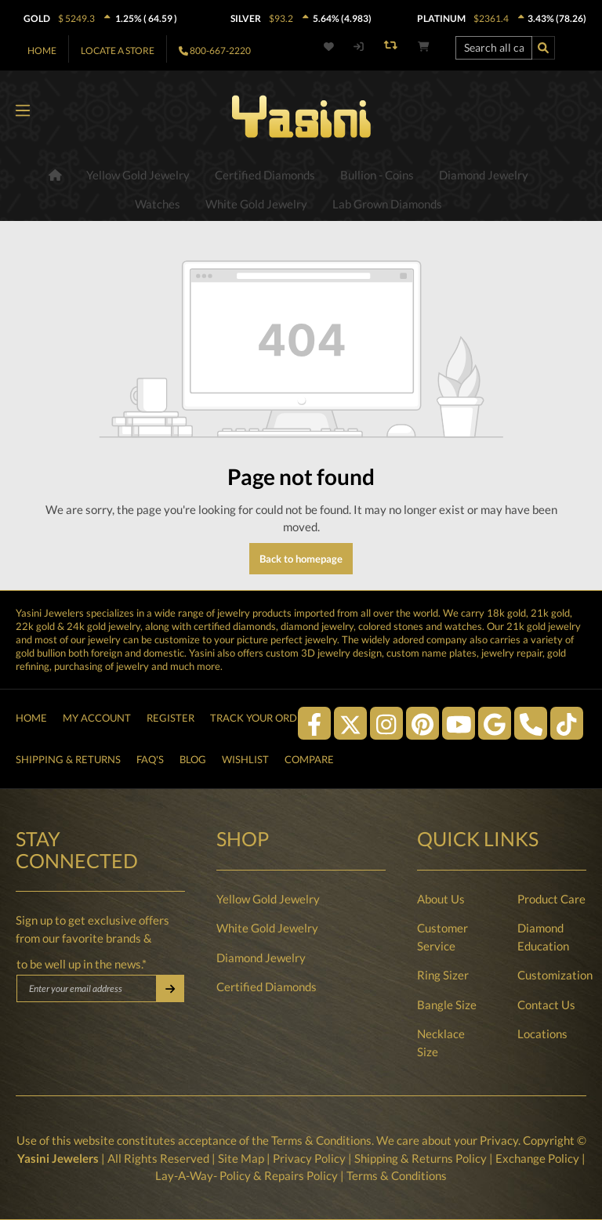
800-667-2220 (220, 50)
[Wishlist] (331, 47)
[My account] (359, 47)
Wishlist (245, 759)
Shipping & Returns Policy (420, 1158)
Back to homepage (301, 558)
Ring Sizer (443, 975)
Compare (309, 759)
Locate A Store (117, 50)
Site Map (241, 1158)
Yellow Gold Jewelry (268, 899)
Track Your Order (260, 717)
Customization (555, 975)
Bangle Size (447, 1004)
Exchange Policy (537, 1158)
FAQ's (150, 759)
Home (41, 50)
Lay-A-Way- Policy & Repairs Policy (246, 1175)
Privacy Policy (309, 1158)
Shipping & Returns (68, 759)
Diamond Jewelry (261, 957)
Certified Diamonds (266, 986)
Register (170, 717)
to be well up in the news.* (81, 964)
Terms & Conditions (321, 1140)
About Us (441, 899)
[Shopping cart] (423, 47)
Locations (542, 1033)
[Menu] (22, 111)
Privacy (499, 1140)
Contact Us (546, 1004)
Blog (193, 759)
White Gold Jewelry (267, 928)
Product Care (551, 899)
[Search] (543, 48)
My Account (97, 717)
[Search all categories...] (493, 48)
